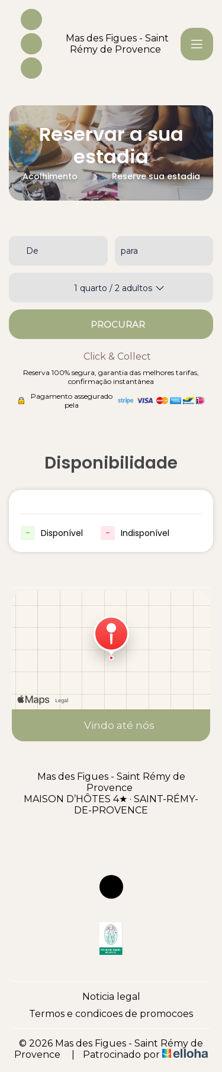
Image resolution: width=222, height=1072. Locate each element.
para (129, 251)
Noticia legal (111, 996)
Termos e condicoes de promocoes (111, 1013)
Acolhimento (50, 176)
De (32, 251)
